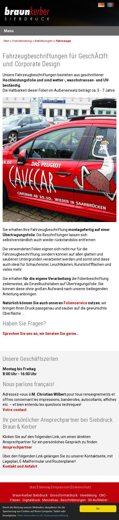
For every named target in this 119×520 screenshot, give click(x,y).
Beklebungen (44, 41)
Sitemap (45, 487)
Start (6, 41)
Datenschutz (81, 487)
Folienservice (75, 303)
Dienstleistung (22, 41)
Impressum (61, 487)
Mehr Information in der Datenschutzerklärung (42, 515)
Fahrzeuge (63, 41)
